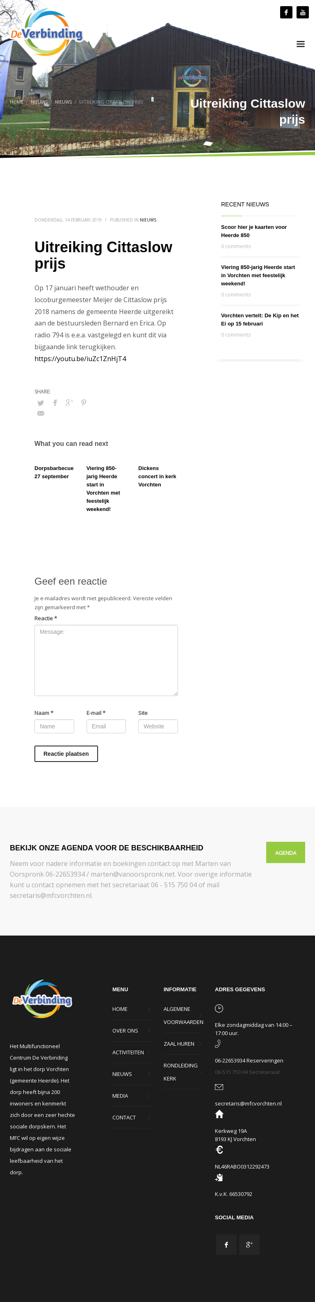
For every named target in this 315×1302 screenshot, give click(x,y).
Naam (43, 713)
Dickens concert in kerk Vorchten (157, 476)
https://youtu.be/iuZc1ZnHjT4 (80, 358)
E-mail (96, 713)
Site (143, 713)
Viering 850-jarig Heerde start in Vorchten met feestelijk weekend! (258, 275)
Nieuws (148, 220)
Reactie (45, 618)
